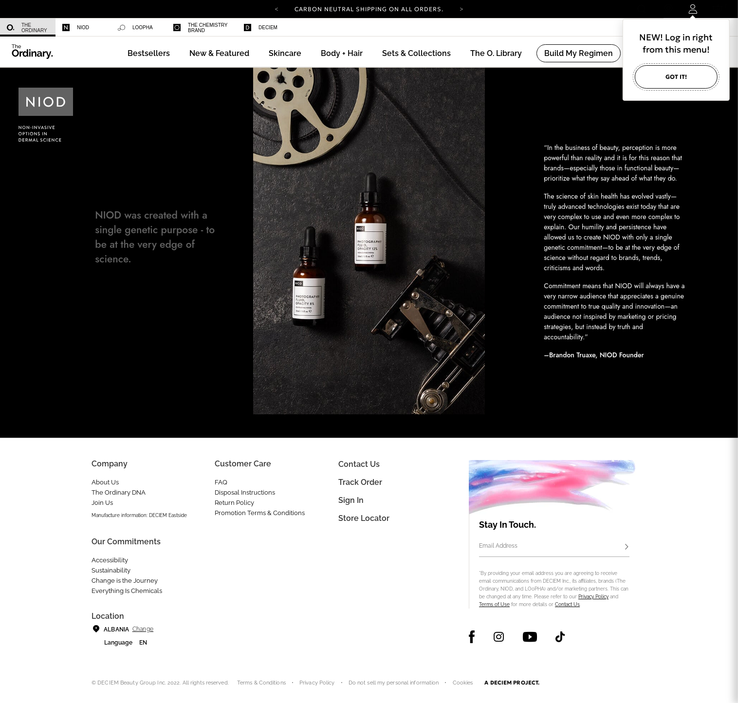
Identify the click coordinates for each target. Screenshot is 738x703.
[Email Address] (554, 547)
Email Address (498, 545)
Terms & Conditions (261, 683)
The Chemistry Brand (200, 27)
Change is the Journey (125, 580)
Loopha (135, 28)
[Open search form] (641, 9)
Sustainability (111, 570)
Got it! (676, 76)
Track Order (360, 482)
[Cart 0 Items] (719, 9)
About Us (105, 482)
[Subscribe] (626, 547)
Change (142, 629)
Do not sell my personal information (394, 683)
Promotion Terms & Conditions (260, 513)
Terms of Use (494, 604)
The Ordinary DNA (119, 492)
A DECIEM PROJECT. (511, 682)
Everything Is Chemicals (127, 590)
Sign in (351, 500)
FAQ (221, 482)
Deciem (260, 27)
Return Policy (234, 502)
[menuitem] (27, 27)
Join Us (102, 502)
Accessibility (110, 560)
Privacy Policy (593, 596)
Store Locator (363, 518)
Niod (75, 27)
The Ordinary (27, 27)
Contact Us (567, 604)
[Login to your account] (692, 9)
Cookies (463, 683)
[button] (219, 53)
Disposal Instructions (245, 492)
